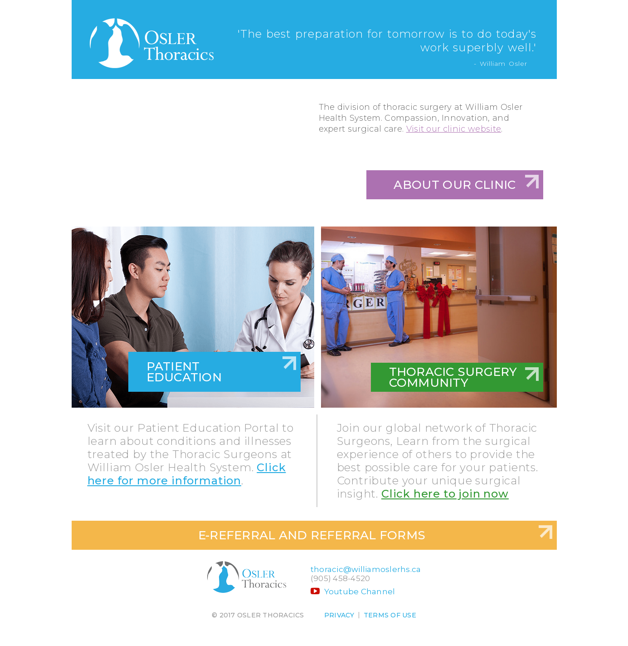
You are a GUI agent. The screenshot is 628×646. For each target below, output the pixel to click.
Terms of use (390, 615)
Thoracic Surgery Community (453, 377)
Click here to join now (445, 493)
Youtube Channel (353, 591)
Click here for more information (187, 474)
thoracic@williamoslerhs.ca (366, 569)
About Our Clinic (455, 185)
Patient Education (184, 372)
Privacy (339, 615)
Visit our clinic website (453, 129)
